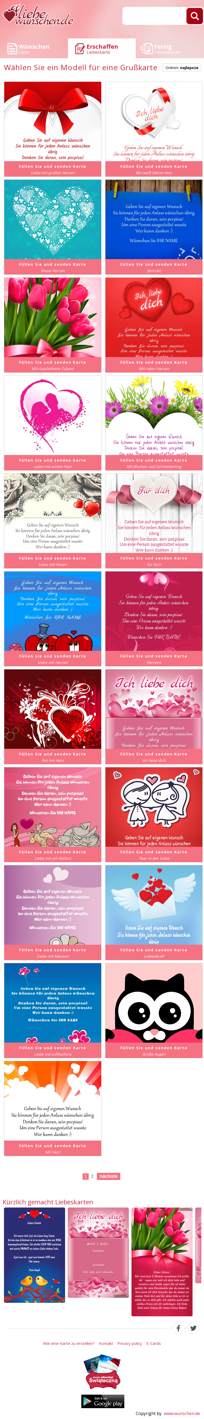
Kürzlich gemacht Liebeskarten (48, 1201)
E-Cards (153, 1343)
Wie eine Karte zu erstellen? (69, 1343)
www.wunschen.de (182, 1413)
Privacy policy (129, 1343)
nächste (109, 1176)
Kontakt (106, 1343)
